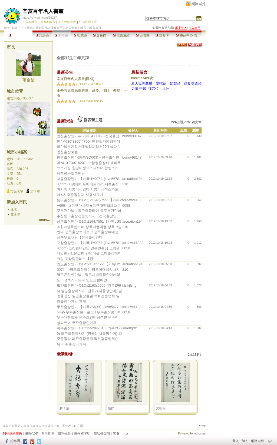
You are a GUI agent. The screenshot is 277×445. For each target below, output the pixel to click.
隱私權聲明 (102, 434)
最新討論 (65, 121)
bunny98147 (132, 136)
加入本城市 (29, 22)
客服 (116, 434)
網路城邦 (199, 4)
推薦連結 (121, 35)
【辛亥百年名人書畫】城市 (68, 27)
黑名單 (35, 191)
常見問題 (48, 434)
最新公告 (65, 72)
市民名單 (16, 191)
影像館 (99, 35)
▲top (202, 425)
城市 (15, 27)
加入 (245, 441)
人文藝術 (27, 27)
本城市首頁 (18, 35)
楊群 (111, 408)
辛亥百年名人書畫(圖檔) (75, 79)
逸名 (14, 209)
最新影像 (65, 354)
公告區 (142, 35)
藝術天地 (42, 27)
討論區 (42, 35)
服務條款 (64, 434)
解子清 (64, 408)
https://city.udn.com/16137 (39, 17)
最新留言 (139, 72)
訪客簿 (162, 35)
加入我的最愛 (67, 22)
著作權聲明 (82, 434)
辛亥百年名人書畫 (43, 11)
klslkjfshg (129, 285)
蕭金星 (28, 80)
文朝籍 (161, 408)
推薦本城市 (47, 22)
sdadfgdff (129, 328)
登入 (235, 441)
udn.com (200, 433)
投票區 (80, 35)
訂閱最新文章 (88, 22)
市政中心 (186, 35)
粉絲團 (15, 441)
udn (6, 27)
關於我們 (31, 434)
